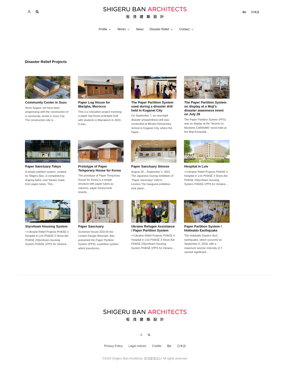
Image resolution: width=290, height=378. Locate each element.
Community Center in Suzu (46, 102)
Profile (103, 29)
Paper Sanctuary (91, 226)
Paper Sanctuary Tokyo (43, 166)
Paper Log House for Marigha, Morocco (94, 104)
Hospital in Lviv (196, 166)
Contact (184, 29)
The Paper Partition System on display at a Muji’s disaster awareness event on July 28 (205, 108)
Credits (156, 346)
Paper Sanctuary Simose (150, 166)
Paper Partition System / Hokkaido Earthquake (203, 228)
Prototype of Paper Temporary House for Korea (100, 168)
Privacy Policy (113, 346)
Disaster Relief (159, 29)
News (140, 29)
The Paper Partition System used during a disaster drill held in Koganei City (152, 106)
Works (121, 29)
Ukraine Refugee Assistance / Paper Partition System (153, 228)
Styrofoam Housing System (46, 226)
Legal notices (137, 346)
